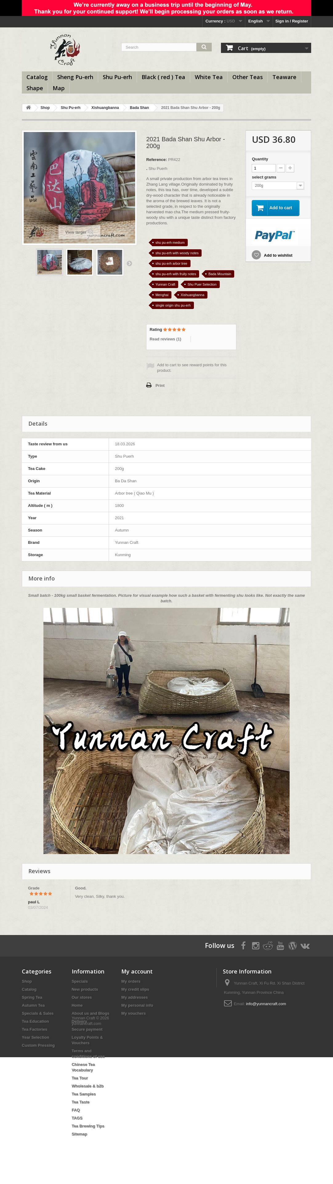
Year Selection (35, 1037)
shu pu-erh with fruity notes (175, 274)
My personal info (137, 1005)
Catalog (37, 77)
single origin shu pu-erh (173, 305)
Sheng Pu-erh (75, 77)
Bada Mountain (219, 274)
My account (137, 971)
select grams (264, 177)
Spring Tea (32, 997)
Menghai (161, 295)
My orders (130, 981)
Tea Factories (34, 1029)
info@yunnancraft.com (266, 1003)
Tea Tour (80, 1078)
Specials (80, 981)
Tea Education (35, 1021)
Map (59, 88)
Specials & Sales (38, 1013)
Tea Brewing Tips (88, 1126)
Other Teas (247, 77)
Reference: (156, 159)
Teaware (284, 77)
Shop (45, 108)
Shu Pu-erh (117, 77)
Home (77, 1005)
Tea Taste (81, 1102)
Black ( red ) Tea (163, 77)
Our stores (82, 997)
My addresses (134, 997)
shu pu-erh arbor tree (171, 263)
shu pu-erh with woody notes (177, 253)
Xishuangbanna (105, 108)
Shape (34, 88)
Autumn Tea (33, 1005)
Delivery (79, 1021)
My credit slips (135, 989)
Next (129, 263)
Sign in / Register (291, 21)
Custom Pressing (38, 1045)
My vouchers (133, 1013)
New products (85, 989)
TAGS (77, 1118)
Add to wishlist (277, 255)
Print (160, 385)
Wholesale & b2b (88, 1086)
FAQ (76, 1110)
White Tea (209, 77)
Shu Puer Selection (201, 284)
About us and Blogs (91, 1013)
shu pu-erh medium (170, 242)
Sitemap (79, 1134)
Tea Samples (84, 1094)
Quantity (260, 159)
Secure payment (87, 1029)
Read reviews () (165, 339)
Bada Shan (139, 108)
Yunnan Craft (165, 284)
